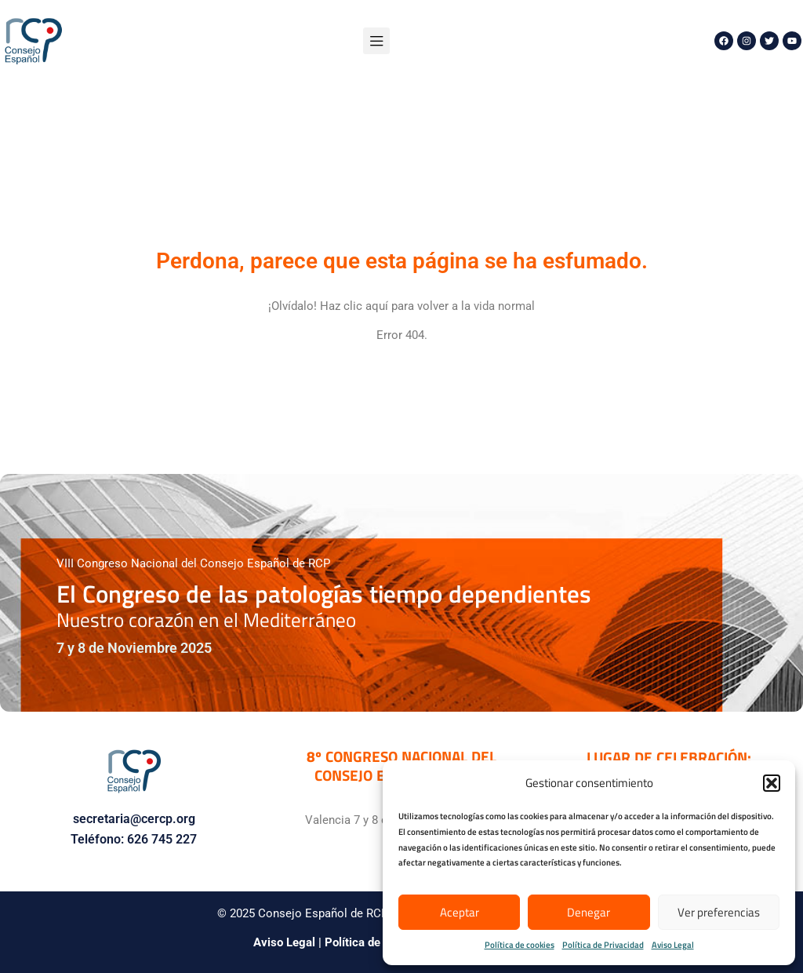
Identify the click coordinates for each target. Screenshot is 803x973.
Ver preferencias (719, 912)
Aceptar (459, 912)
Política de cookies (519, 944)
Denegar (588, 912)
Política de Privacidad (603, 944)
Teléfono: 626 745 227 (134, 839)
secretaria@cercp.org (134, 818)
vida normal (504, 306)
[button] (771, 783)
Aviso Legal (673, 944)
